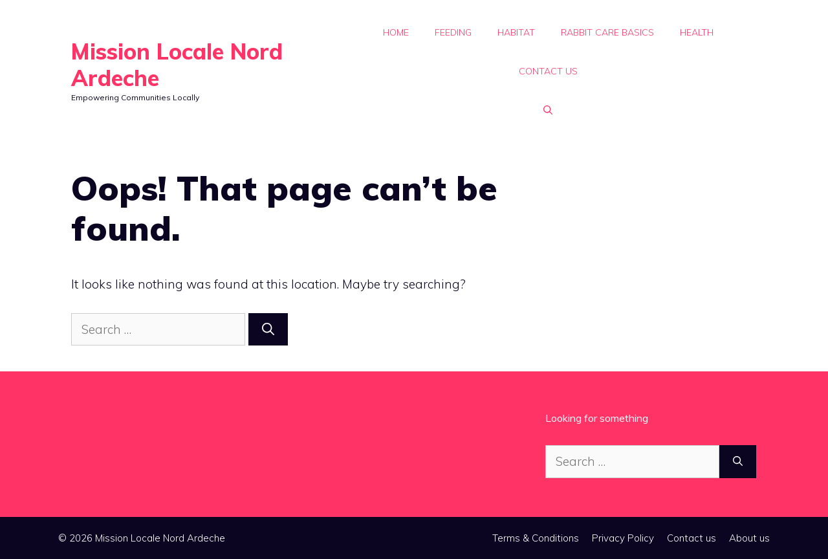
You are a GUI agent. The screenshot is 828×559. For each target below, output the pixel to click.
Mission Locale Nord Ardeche (177, 65)
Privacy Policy (623, 538)
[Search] (268, 329)
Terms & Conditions (535, 538)
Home (396, 32)
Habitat (516, 32)
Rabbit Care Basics (607, 32)
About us (749, 538)
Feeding (453, 32)
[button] (547, 110)
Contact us (548, 71)
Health (697, 32)
